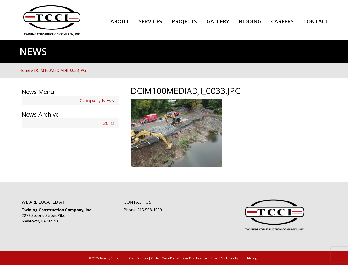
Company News (97, 100)
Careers (282, 21)
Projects (184, 21)
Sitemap (142, 258)
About (119, 21)
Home (24, 70)
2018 (108, 123)
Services (150, 21)
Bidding (250, 21)
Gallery (218, 21)
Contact (316, 21)
